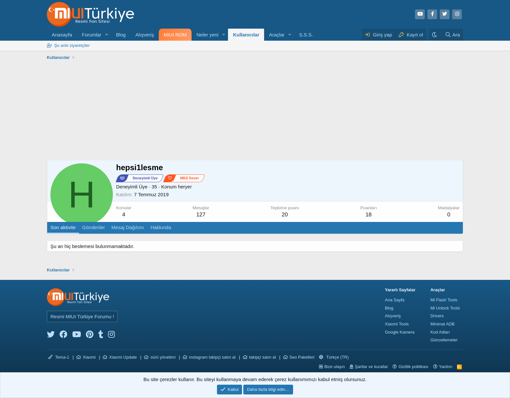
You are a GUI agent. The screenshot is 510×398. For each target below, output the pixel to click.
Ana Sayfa (394, 299)
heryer (185, 186)
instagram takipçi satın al (212, 357)
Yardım (445, 366)
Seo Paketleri (302, 357)
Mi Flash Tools (443, 299)
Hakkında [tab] (161, 227)
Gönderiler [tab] (93, 227)
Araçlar (277, 34)
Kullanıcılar (246, 34)
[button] (106, 35)
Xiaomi (89, 357)
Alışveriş (144, 34)
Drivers (437, 315)
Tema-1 (58, 357)
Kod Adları (440, 332)
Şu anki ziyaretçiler (72, 45)
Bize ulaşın (334, 366)
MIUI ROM (175, 34)
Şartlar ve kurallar (371, 366)
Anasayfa (62, 34)
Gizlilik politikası (413, 366)
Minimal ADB (442, 324)
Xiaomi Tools (397, 324)
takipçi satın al (262, 357)
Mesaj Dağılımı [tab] (128, 227)
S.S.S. (306, 34)
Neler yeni (207, 34)
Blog (121, 34)
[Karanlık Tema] (435, 35)
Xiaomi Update (123, 357)
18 (369, 215)
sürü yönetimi (162, 357)
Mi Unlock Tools (445, 308)
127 (200, 215)
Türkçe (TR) (334, 357)
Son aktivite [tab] (63, 227)
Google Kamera (399, 332)
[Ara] (452, 35)
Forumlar (91, 34)
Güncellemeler (444, 339)
